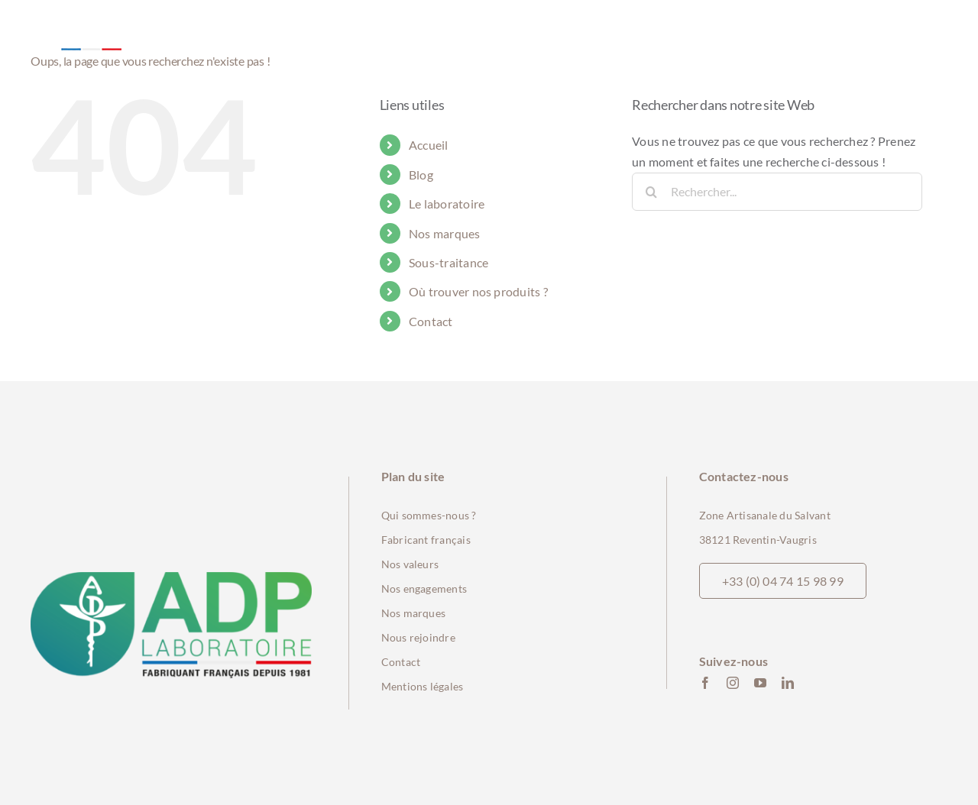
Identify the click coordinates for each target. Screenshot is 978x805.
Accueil (429, 144)
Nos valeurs (410, 564)
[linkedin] (788, 683)
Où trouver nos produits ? (478, 291)
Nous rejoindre (418, 637)
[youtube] (760, 683)
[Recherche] (651, 192)
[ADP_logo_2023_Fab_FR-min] (171, 578)
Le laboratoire (446, 203)
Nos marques (445, 233)
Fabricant (406, 539)
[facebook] (705, 683)
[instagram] (733, 683)
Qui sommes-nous (425, 515)
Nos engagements (424, 588)
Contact (431, 321)
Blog (421, 174)
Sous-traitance (448, 262)
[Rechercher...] (777, 192)
